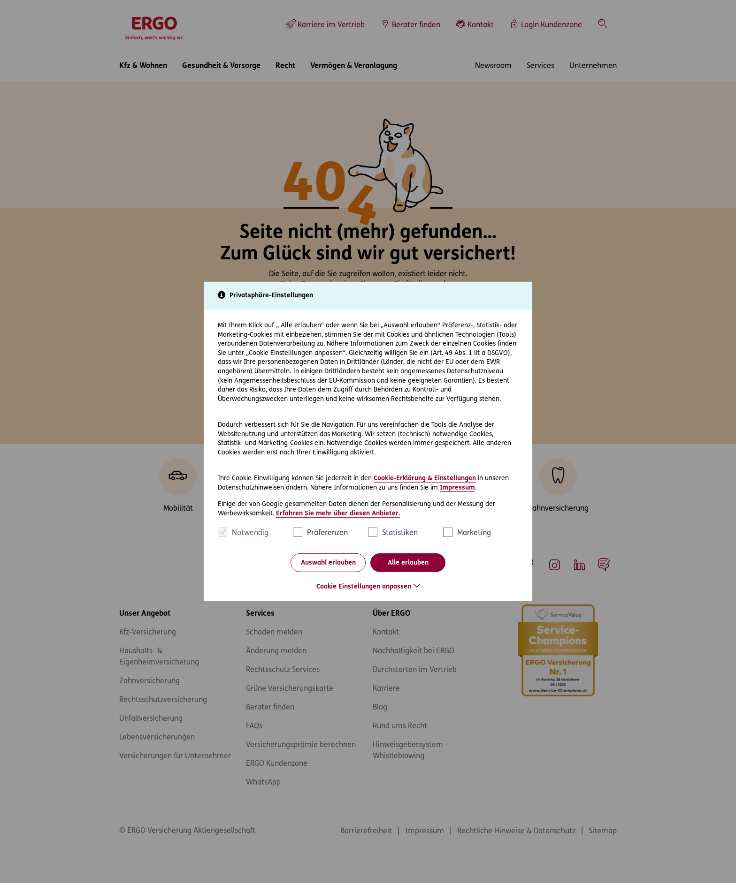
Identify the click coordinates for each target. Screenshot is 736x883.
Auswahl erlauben (328, 562)
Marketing (474, 533)
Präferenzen (327, 533)
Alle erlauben (408, 562)
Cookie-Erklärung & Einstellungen (425, 478)
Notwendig (250, 533)
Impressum (457, 487)
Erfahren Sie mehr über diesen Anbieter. (338, 513)
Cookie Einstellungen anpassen (363, 586)
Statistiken (400, 533)
